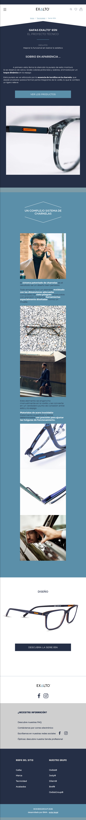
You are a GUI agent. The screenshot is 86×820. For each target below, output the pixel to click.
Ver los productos (43, 94)
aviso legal (53, 812)
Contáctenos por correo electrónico (35, 728)
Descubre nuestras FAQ (29, 722)
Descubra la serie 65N (43, 647)
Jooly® (52, 775)
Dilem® (53, 781)
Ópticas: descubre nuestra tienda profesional (40, 739)
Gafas (19, 770)
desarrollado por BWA (37, 812)
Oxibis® (53, 770)
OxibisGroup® (56, 792)
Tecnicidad (21, 781)
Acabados (21, 786)
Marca (19, 775)
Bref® (52, 786)
